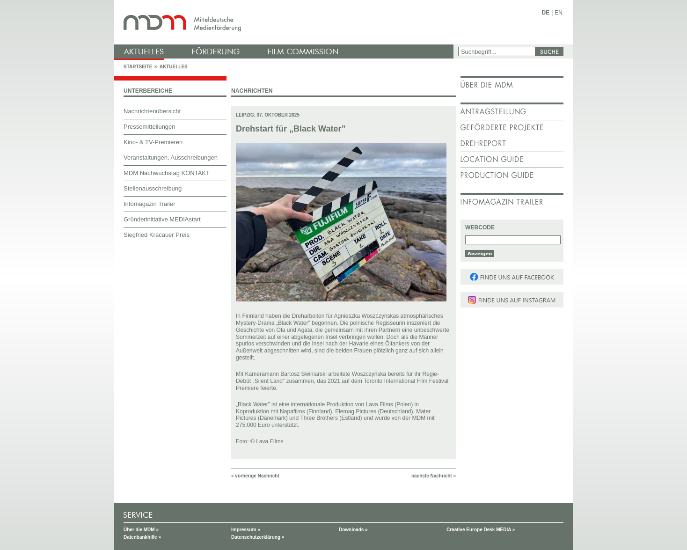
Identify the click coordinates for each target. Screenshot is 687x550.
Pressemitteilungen (149, 126)
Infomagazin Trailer (149, 203)
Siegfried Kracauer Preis (157, 234)
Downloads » (353, 529)
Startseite (138, 66)
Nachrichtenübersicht (152, 111)
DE (546, 12)
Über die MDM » (141, 529)
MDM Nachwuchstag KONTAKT (167, 172)
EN (559, 12)
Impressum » (245, 529)
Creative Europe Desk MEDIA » (480, 529)
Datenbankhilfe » (142, 537)
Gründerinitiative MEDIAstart (162, 219)
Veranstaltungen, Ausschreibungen (171, 157)
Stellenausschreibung (153, 188)
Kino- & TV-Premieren (153, 142)
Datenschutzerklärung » (257, 537)
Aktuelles (174, 66)
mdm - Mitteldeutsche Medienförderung (285, 22)
